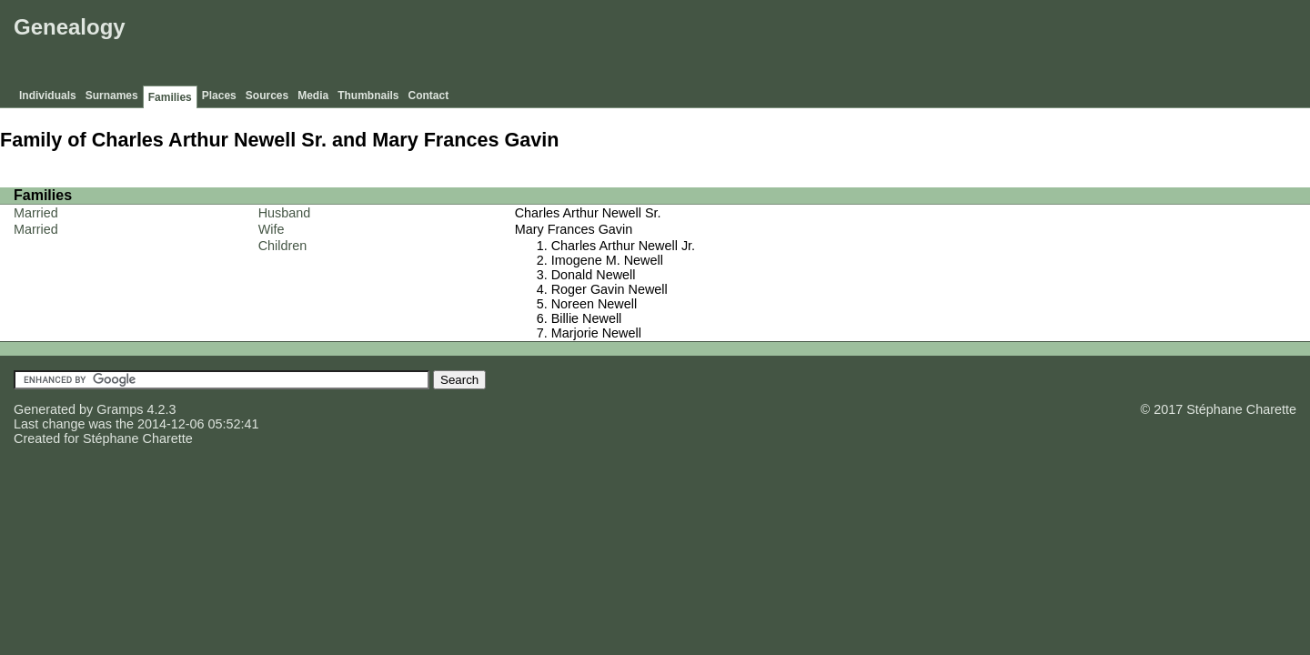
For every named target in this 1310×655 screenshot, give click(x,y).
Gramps (119, 409)
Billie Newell (586, 318)
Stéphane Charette (138, 438)
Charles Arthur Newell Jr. (623, 245)
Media (312, 95)
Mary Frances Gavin (574, 229)
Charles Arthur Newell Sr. (588, 213)
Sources (267, 95)
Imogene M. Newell (607, 260)
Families (170, 97)
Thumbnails (368, 95)
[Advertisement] (974, 45)
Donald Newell (593, 274)
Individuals (47, 95)
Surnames (112, 95)
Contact (428, 95)
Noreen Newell (594, 304)
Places (219, 95)
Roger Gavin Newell (609, 289)
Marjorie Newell (596, 333)
